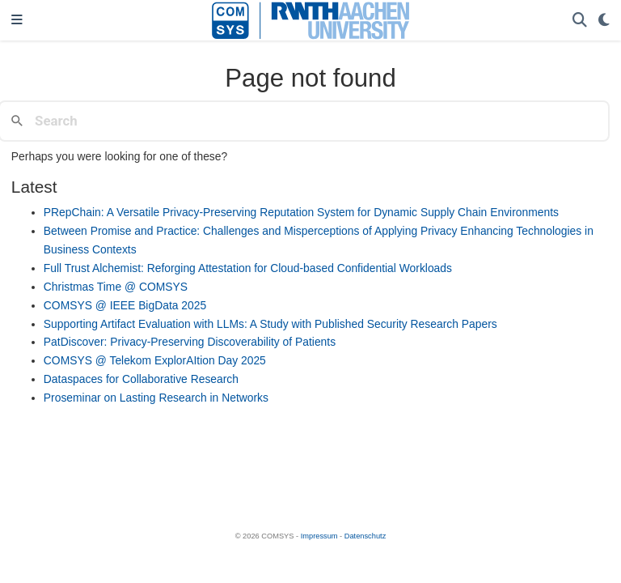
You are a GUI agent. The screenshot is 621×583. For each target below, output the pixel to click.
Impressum (319, 536)
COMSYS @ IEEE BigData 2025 (125, 305)
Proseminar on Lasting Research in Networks (156, 397)
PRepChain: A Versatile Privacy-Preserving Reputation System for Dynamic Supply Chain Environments (301, 212)
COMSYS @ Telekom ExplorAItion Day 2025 (155, 360)
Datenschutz (365, 536)
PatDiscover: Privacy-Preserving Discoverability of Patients (190, 341)
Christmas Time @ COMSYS (116, 286)
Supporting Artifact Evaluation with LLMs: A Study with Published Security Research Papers (270, 323)
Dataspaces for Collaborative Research (141, 378)
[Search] (579, 20)
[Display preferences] (604, 20)
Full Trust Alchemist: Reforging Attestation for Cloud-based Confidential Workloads (248, 268)
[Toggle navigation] (17, 20)
